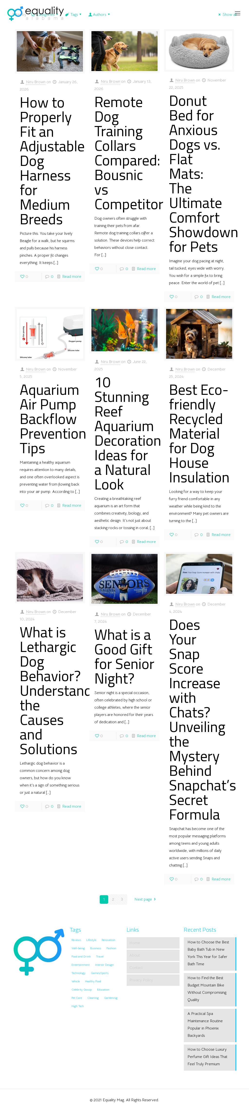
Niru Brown (35, 82)
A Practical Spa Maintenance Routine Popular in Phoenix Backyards (205, 1024)
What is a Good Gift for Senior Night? (124, 656)
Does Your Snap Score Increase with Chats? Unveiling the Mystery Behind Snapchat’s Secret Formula (202, 719)
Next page (145, 899)
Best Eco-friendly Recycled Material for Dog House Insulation (199, 433)
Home (134, 942)
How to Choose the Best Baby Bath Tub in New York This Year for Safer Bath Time (208, 953)
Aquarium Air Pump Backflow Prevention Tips (53, 418)
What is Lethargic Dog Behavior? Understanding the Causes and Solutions (65, 690)
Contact (136, 967)
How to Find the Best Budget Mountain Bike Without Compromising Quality (206, 989)
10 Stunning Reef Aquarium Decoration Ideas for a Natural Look (127, 433)
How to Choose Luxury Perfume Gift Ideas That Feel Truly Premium (207, 1056)
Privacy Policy (141, 980)
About (134, 955)
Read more (71, 276)
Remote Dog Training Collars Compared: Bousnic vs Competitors (132, 152)
